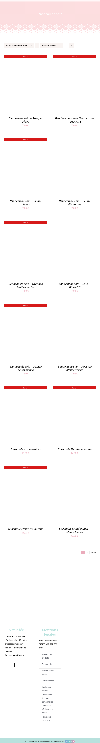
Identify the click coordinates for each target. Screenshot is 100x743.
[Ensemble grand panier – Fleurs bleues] (74, 467)
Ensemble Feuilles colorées (74, 449)
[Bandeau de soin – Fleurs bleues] (25, 140)
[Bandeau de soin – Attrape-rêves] (25, 57)
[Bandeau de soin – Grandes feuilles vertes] (25, 223)
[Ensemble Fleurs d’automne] (25, 467)
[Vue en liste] (71, 45)
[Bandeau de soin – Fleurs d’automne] (74, 140)
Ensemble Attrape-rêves (25, 449)
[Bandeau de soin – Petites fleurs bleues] (25, 305)
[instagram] (19, 665)
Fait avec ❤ (70, 741)
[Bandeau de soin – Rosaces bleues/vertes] (74, 305)
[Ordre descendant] (37, 45)
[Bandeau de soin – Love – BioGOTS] (74, 223)
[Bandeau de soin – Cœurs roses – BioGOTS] (74, 57)
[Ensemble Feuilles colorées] (74, 388)
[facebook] (14, 665)
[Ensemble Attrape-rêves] (25, 388)
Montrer (48, 45)
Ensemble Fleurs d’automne (25, 529)
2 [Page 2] (87, 552)
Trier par (16, 45)
